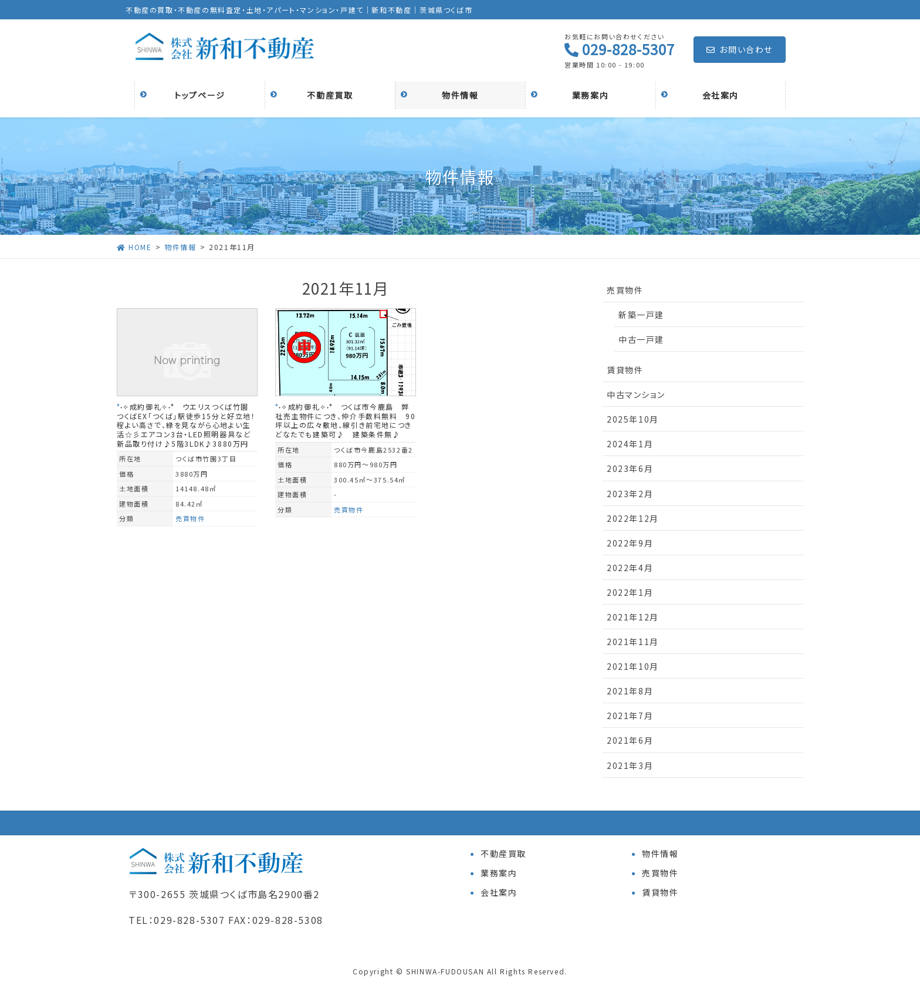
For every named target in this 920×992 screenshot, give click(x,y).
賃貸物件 (625, 370)
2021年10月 (633, 666)
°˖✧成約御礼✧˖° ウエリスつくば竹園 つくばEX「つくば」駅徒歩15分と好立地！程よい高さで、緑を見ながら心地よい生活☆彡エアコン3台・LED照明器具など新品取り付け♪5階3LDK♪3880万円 (187, 424)
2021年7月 (630, 715)
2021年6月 (630, 740)
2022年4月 (630, 567)
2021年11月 (633, 641)
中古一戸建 (641, 339)
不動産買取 (503, 853)
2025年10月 (633, 419)
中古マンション (636, 394)
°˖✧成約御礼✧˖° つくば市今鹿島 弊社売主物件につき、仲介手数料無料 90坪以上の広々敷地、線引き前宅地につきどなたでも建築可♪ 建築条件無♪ (345, 420)
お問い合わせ (739, 49)
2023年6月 (630, 468)
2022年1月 (630, 592)
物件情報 (660, 853)
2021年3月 (630, 765)
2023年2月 (630, 494)
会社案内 (499, 892)
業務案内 (499, 873)
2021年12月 (633, 617)
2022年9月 (630, 543)
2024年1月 (630, 444)
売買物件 (190, 518)
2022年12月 (633, 518)
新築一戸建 (641, 314)
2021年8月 (630, 691)
